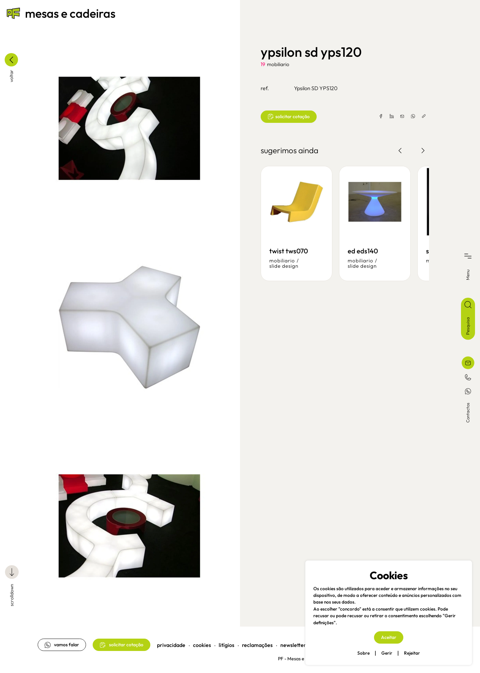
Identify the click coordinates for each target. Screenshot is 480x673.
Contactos (467, 412)
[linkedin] (391, 117)
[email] (401, 116)
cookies (203, 643)
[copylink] (423, 117)
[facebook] (380, 117)
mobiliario (278, 64)
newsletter (294, 643)
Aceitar (388, 637)
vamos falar (62, 643)
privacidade (172, 643)
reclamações (258, 643)
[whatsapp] (412, 117)
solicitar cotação (289, 117)
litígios (227, 643)
